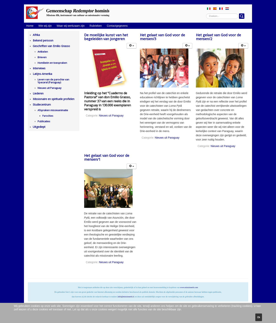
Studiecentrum (42, 104)
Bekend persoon (43, 40)
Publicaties (44, 121)
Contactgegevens (117, 25)
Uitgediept (39, 127)
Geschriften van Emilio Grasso (51, 46)
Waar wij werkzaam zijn (71, 25)
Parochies (47, 115)
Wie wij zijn (45, 25)
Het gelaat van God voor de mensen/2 (218, 37)
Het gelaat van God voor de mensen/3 (162, 37)
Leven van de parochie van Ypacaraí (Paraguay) (53, 81)
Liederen (38, 93)
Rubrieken (96, 25)
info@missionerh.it (126, 297)
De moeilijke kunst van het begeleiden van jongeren (106, 37)
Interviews (39, 68)
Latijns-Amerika (42, 74)
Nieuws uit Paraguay (50, 88)
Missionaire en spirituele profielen (53, 99)
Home (29, 25)
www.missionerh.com (189, 287)
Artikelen (43, 51)
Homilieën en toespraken (52, 62)
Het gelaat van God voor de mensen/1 (106, 157)
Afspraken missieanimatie (53, 110)
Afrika (36, 35)
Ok (258, 317)
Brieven (42, 57)
